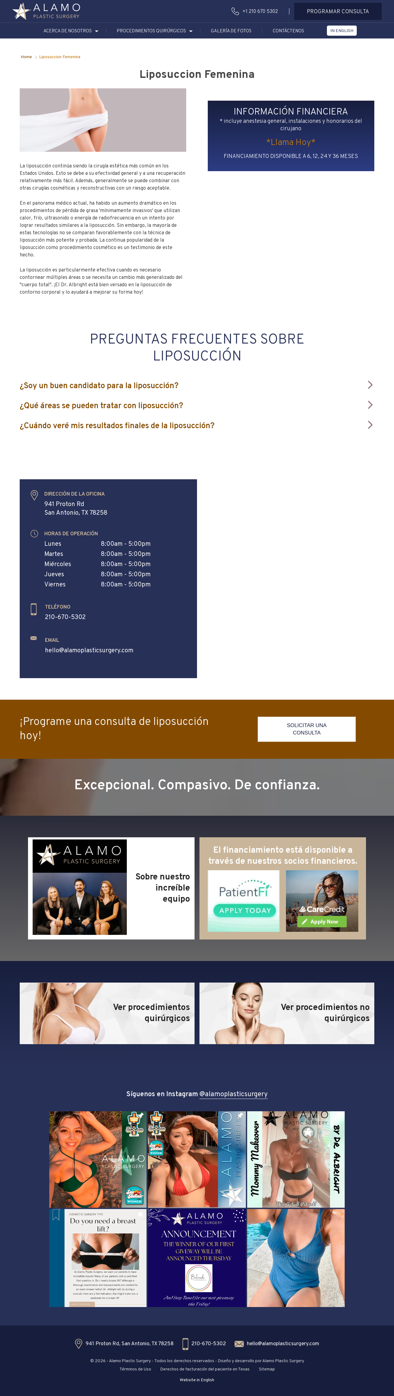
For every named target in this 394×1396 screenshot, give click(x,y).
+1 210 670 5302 (260, 12)
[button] (46, 11)
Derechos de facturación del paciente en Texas (205, 1369)
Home (26, 57)
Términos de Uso (135, 1369)
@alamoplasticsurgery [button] (233, 1094)
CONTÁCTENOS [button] (288, 31)
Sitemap (267, 1369)
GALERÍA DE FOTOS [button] (231, 31)
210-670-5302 (65, 618)
